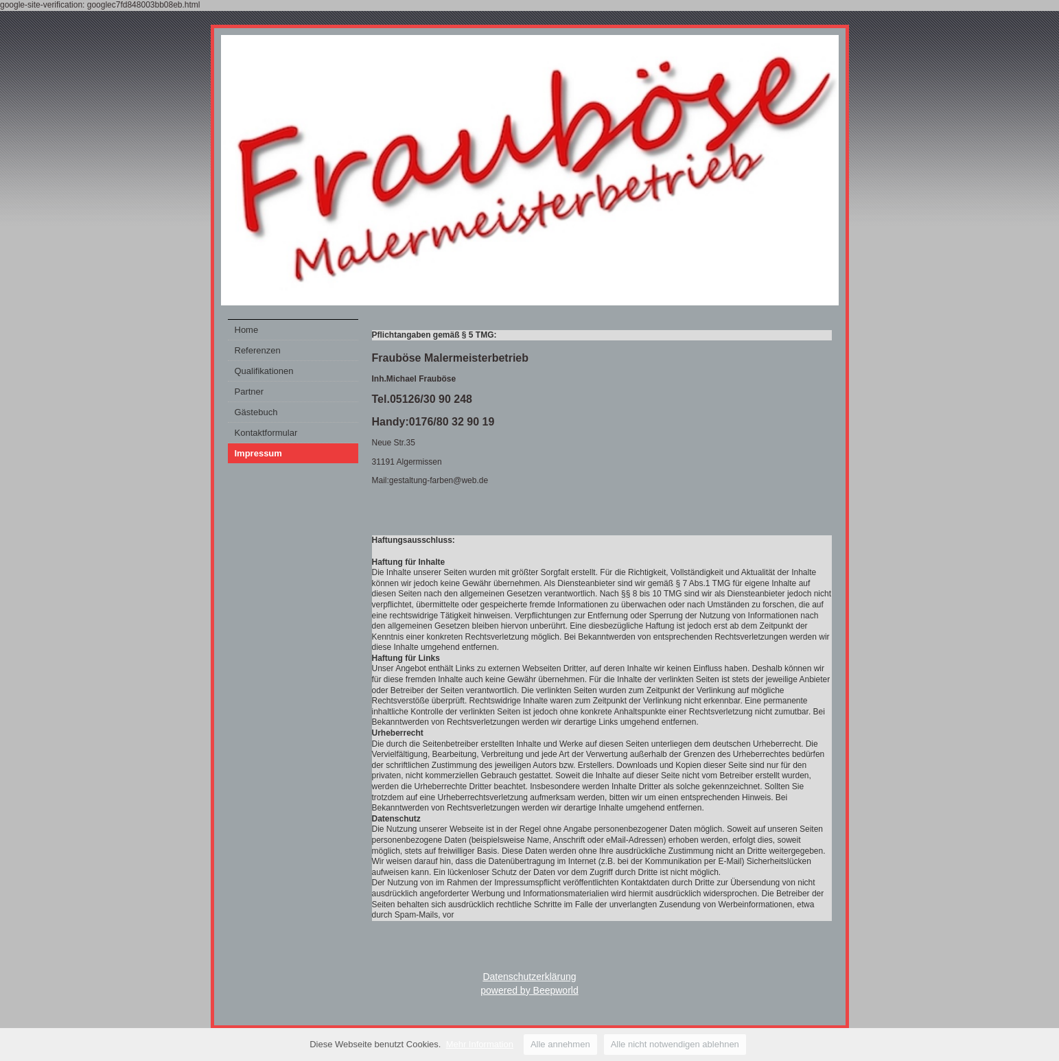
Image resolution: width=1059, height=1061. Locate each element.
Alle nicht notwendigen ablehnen (675, 1044)
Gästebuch (256, 412)
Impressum (258, 453)
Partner (249, 391)
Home (247, 330)
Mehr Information (479, 1044)
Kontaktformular (266, 433)
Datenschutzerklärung (529, 976)
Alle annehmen (560, 1044)
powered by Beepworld (529, 990)
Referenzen (258, 350)
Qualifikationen (264, 371)
